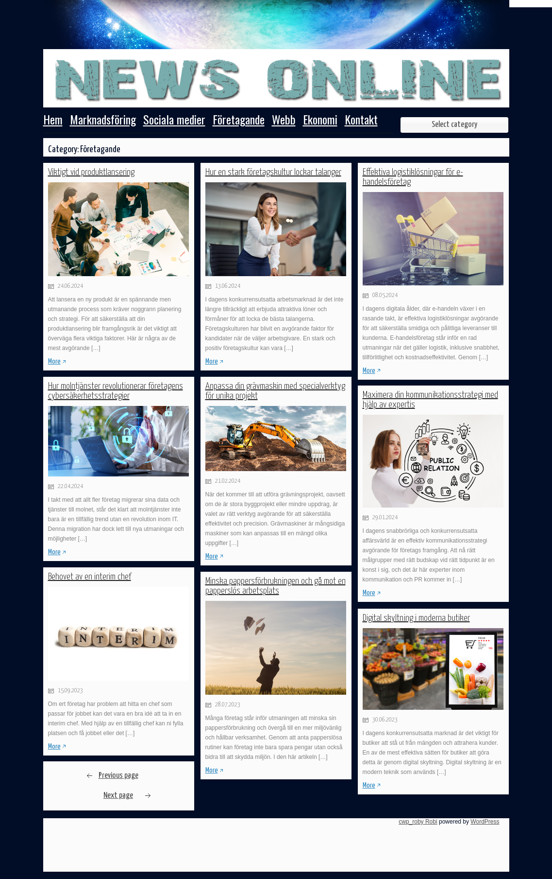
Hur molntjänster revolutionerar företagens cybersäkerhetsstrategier (115, 391)
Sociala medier (174, 120)
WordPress (484, 821)
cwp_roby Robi (418, 821)
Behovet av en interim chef (89, 576)
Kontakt (361, 120)
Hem (53, 120)
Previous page (118, 776)
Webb (284, 120)
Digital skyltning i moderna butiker (416, 618)
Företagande (239, 120)
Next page (118, 795)
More (54, 361)
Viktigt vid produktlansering (91, 172)
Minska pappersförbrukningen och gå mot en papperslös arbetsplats (275, 586)
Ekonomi (320, 120)
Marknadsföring (103, 120)
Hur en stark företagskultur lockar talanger (273, 172)
